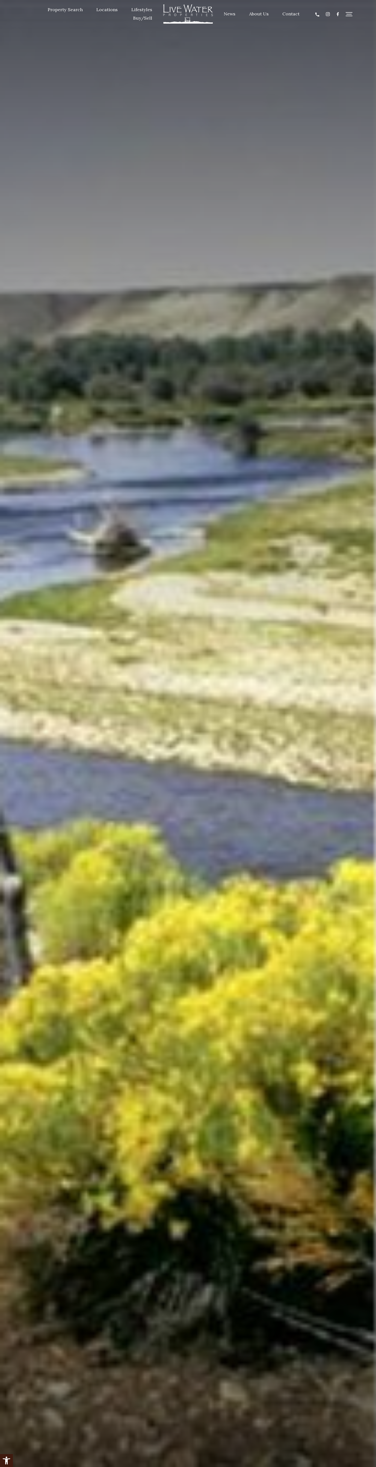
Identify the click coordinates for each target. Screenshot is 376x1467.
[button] (6, 1460)
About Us (259, 14)
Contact (291, 14)
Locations (107, 9)
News (229, 14)
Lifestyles (141, 9)
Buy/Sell (142, 18)
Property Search (65, 9)
